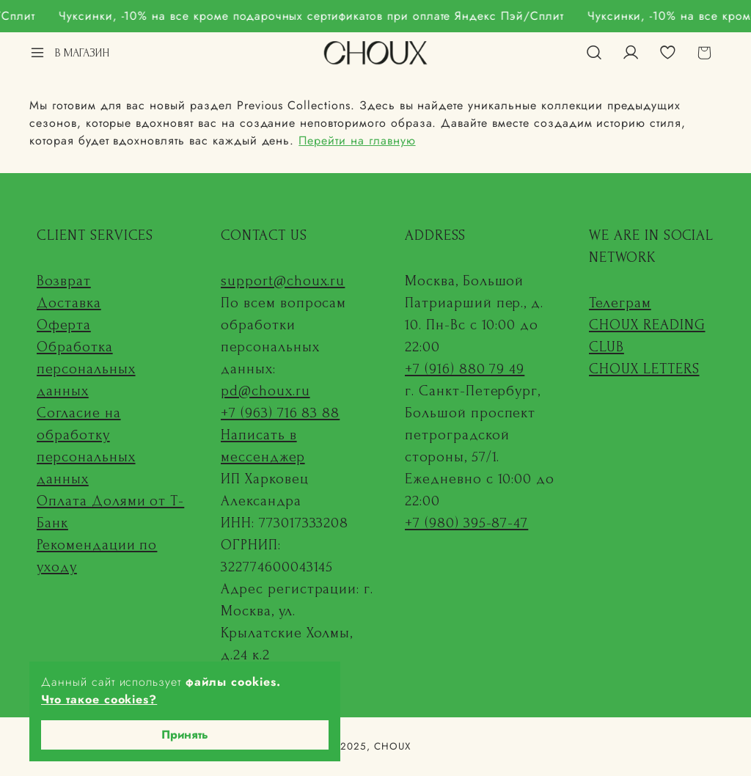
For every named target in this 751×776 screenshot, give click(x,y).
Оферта (64, 325)
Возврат (64, 281)
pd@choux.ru (265, 391)
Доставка (69, 303)
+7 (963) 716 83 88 (280, 413)
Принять (184, 734)
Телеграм (620, 303)
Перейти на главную (356, 140)
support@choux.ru (283, 281)
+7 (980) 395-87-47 (466, 523)
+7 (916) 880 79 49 (464, 369)
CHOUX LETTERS (644, 369)
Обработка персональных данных (86, 369)
